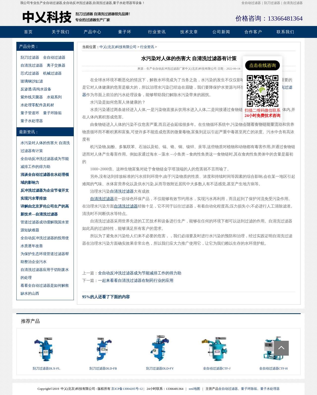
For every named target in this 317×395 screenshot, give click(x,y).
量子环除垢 (52, 113)
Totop (281, 348)
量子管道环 (30, 113)
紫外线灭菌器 (32, 97)
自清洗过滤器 (293, 3)
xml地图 (194, 389)
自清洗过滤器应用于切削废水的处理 (45, 273)
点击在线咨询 (262, 65)
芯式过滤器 (30, 73)
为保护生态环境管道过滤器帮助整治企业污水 (45, 258)
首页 (28, 32)
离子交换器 (56, 65)
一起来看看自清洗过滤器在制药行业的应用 (135, 280)
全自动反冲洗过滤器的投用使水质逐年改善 (45, 242)
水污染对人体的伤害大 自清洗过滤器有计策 (45, 147)
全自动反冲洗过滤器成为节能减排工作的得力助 (45, 163)
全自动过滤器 (251, 3)
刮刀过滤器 (272, 3)
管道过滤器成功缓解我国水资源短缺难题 (45, 226)
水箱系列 (54, 97)
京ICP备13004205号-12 (127, 389)
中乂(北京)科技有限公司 (118, 47)
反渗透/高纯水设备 (36, 89)
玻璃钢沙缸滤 (32, 81)
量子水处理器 (32, 121)
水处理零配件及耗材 (37, 105)
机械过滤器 (52, 73)
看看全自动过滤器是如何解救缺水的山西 (45, 289)
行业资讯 (147, 47)
